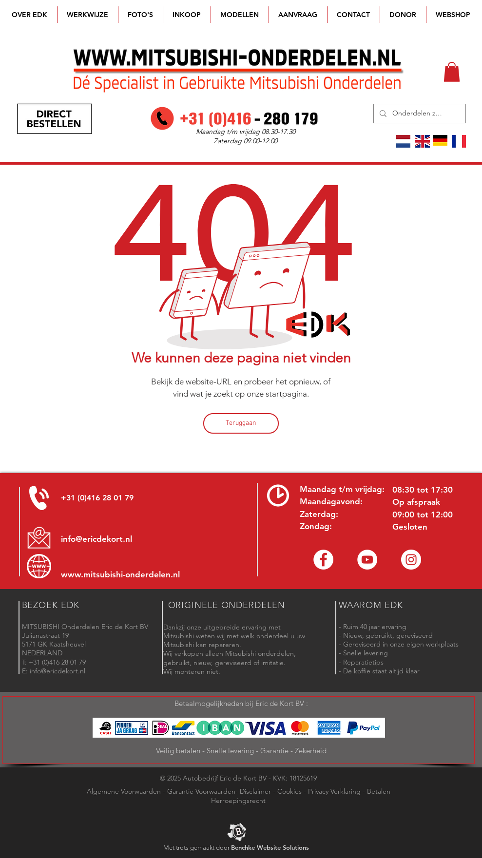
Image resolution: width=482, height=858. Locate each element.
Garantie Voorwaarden (201, 791)
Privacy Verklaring (334, 791)
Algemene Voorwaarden (124, 791)
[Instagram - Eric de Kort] (411, 560)
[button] (240, 14)
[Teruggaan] (241, 423)
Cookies (289, 791)
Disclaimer (255, 791)
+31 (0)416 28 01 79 (97, 497)
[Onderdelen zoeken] (418, 113)
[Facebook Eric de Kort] (323, 560)
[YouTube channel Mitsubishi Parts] (367, 560)
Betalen (378, 791)
